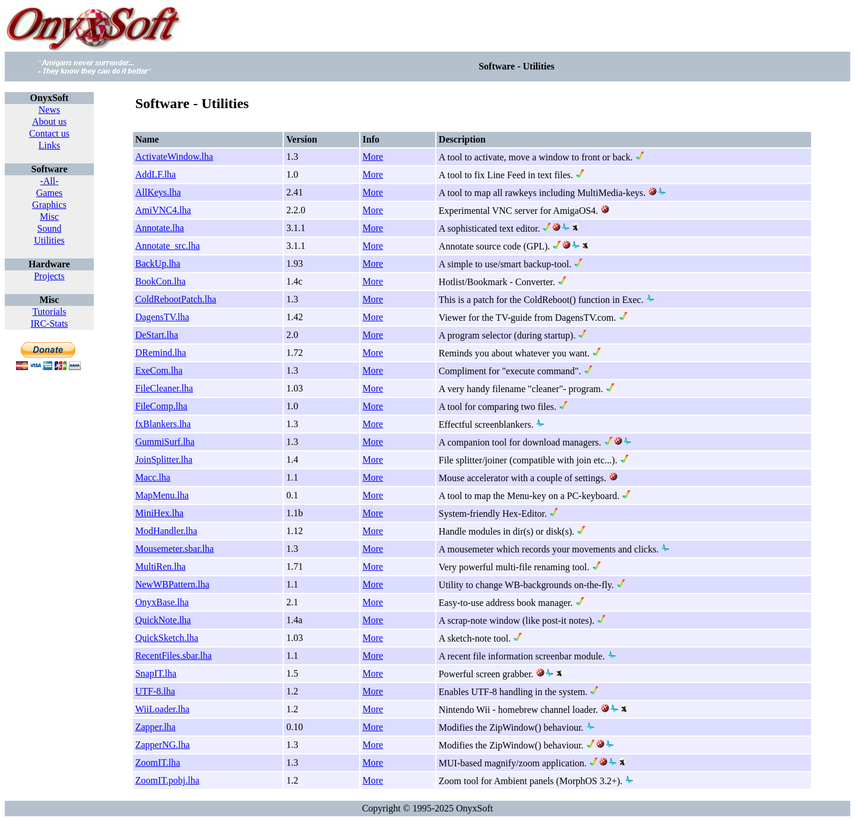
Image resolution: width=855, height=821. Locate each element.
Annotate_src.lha (167, 246)
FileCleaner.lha (164, 388)
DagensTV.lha (162, 317)
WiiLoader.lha (162, 709)
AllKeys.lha (158, 192)
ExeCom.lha (159, 370)
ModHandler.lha (166, 531)
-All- (49, 181)
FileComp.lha (161, 406)
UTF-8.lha (155, 691)
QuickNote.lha (163, 620)
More (373, 156)
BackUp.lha (157, 263)
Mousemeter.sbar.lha (174, 549)
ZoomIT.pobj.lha (167, 780)
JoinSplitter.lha (163, 459)
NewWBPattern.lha (172, 584)
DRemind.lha (160, 353)
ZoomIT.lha (157, 762)
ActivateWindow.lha (174, 156)
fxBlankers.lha (163, 424)
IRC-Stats (49, 323)
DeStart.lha (156, 335)
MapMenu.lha (162, 495)
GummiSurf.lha (165, 442)
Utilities (49, 240)
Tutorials (49, 312)
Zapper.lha (155, 727)
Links (49, 145)
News (49, 110)
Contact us (49, 133)
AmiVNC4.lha (163, 210)
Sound (49, 228)
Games (49, 193)
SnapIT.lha (155, 673)
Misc (49, 216)
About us (49, 121)
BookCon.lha (160, 281)
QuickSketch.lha (166, 638)
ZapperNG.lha (162, 745)
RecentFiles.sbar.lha (173, 656)
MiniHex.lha (159, 513)
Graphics (49, 205)
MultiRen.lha (160, 566)
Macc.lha (152, 477)
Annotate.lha (159, 228)
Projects (49, 276)
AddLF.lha (155, 174)
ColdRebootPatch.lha (175, 299)
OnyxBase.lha (162, 602)
